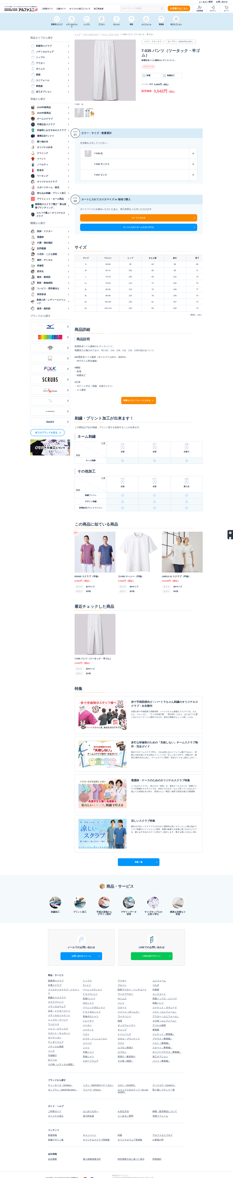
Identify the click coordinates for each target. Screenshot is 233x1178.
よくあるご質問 (205, 2)
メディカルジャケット (59, 1007)
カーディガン (54, 1029)
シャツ (86, 1039)
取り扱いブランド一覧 (163, 1081)
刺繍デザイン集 (56, 1131)
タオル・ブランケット (129, 1030)
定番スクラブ (54, 977)
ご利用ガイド (47, 9)
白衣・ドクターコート (59, 1002)
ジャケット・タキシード (164, 999)
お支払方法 (123, 1103)
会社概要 (52, 1150)
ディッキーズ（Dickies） (60, 1077)
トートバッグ (124, 1026)
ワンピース (53, 1016)
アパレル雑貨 (159, 1017)
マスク (121, 1035)
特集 (120, 1126)
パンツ (121, 995)
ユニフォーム (159, 972)
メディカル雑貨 (56, 1038)
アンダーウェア (56, 1034)
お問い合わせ (222, 2)
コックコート (159, 986)
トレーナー (88, 1013)
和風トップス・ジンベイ (164, 990)
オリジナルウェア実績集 (130, 1131)
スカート (122, 999)
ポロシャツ (88, 995)
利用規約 (156, 1150)
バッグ (51, 1043)
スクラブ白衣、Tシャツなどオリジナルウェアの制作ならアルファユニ (148, 1174)
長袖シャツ (88, 1048)
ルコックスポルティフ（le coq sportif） (133, 1082)
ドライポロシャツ (92, 1004)
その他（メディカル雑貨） (61, 1056)
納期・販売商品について (164, 1103)
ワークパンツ (124, 1008)
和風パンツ (158, 995)
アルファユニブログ (162, 1126)
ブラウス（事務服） (162, 1030)
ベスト (86, 1026)
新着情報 (52, 1126)
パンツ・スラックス (110, 34)
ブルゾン (122, 977)
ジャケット (88, 1021)
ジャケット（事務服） (163, 1026)
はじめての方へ (90, 1103)
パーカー (87, 1017)
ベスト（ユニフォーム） (164, 1004)
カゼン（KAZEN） (127, 1077)
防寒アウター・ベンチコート (132, 981)
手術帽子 (52, 1047)
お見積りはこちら (179, 8)
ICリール (52, 1051)
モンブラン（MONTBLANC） (63, 1081)
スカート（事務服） (162, 1039)
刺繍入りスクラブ (57, 989)
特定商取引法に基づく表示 (131, 1150)
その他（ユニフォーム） (164, 1013)
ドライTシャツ (90, 986)
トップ (77, 34)
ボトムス (122, 990)
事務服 (155, 1021)
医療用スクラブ (56, 972)
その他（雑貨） (125, 1053)
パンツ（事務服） (161, 1053)
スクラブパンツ (56, 993)
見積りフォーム (160, 1107)
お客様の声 (158, 1131)
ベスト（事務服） (161, 1035)
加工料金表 (98, 9)
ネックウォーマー (127, 1017)
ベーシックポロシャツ (94, 999)
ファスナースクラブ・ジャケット (63, 983)
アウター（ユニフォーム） (165, 1008)
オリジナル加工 (56, 1107)
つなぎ (155, 977)
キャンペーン (89, 1126)
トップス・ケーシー (58, 1011)
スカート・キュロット (59, 1025)
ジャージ (87, 1035)
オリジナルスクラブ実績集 (96, 1131)
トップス (87, 972)
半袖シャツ (88, 1044)
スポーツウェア (90, 1053)
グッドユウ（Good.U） (164, 1077)
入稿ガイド (61, 9)
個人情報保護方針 (92, 1150)
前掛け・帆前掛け (127, 1048)
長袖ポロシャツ (90, 1008)
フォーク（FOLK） (92, 1081)
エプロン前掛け (125, 1039)
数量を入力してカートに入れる (138, 400)
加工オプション (160, 1048)
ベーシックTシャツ (92, 981)
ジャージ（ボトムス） (129, 1004)
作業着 (155, 981)
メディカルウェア (91, 34)
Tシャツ (87, 977)
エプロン (122, 1044)
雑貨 (120, 1013)
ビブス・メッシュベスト (95, 1030)
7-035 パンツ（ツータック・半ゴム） (138, 34)
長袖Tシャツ (89, 990)
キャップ (122, 1021)
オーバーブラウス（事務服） (166, 1044)
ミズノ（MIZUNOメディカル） (98, 1077)
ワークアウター (125, 986)
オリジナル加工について (79, 9)
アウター (122, 972)
